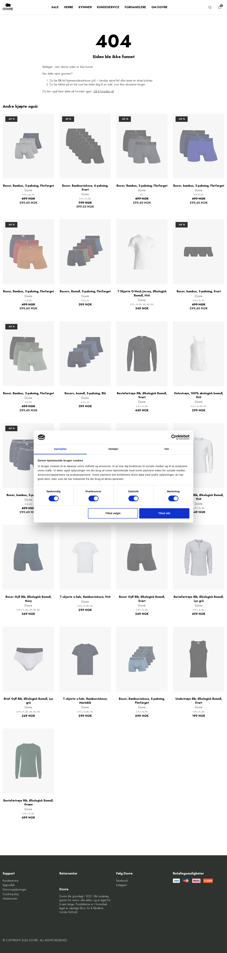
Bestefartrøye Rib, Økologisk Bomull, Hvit (199, 497)
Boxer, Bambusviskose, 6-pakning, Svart (85, 188)
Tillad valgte (113, 513)
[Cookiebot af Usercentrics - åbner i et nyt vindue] (173, 437)
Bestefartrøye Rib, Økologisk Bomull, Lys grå (199, 599)
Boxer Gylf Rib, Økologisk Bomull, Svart (142, 599)
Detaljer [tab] (113, 448)
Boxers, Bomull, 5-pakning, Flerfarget (85, 291)
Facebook (122, 881)
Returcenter (68, 873)
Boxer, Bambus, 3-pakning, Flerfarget (28, 186)
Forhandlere (135, 7)
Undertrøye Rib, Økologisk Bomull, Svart (198, 701)
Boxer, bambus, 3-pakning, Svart (199, 291)
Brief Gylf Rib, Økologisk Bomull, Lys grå (28, 701)
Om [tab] (166, 448)
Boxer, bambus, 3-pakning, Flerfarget (198, 186)
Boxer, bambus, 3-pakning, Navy (28, 495)
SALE (55, 7)
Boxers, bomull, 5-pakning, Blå (85, 393)
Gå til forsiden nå (103, 91)
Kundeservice (108, 7)
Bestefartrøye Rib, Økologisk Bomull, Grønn (28, 802)
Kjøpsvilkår (9, 885)
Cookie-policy (11, 894)
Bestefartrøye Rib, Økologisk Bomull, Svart (142, 395)
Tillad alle (164, 513)
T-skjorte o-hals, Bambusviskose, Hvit (85, 597)
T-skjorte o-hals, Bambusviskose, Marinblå (85, 701)
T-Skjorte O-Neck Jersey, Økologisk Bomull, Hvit (142, 293)
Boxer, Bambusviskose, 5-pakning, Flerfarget (142, 701)
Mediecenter (10, 899)
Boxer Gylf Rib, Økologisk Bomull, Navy (28, 599)
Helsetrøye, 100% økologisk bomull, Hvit (198, 395)
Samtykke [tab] (60, 448)
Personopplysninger (14, 890)
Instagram (121, 885)
